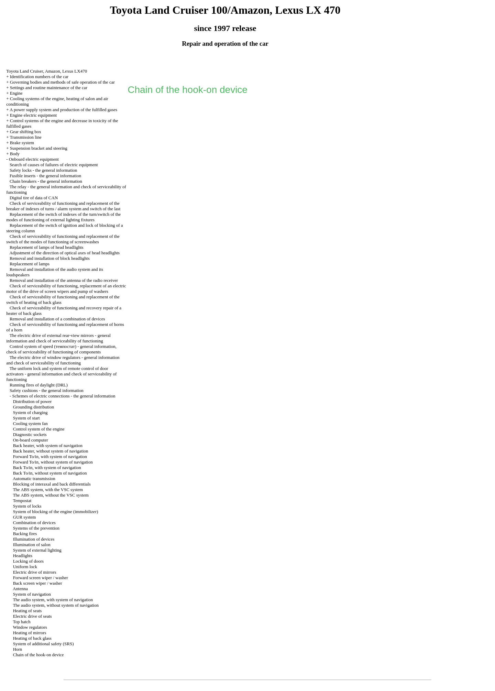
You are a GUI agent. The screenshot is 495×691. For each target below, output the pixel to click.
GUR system (24, 517)
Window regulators (30, 627)
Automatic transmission (34, 478)
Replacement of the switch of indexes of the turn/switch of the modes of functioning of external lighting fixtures (63, 217)
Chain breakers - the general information (46, 181)
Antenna (20, 588)
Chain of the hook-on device (38, 654)
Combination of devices (34, 522)
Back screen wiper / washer (37, 583)
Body (15, 153)
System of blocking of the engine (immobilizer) (55, 511)
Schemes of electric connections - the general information (63, 395)
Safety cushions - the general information (47, 390)
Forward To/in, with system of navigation (50, 456)
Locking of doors (28, 561)
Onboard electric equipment (34, 159)
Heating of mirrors (29, 632)
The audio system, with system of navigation (53, 599)
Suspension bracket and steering (38, 148)
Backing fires (25, 533)
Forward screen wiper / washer (40, 577)
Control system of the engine (39, 429)
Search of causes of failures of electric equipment (54, 164)
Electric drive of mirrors (34, 572)
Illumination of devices (34, 539)
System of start (26, 418)
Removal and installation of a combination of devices (57, 318)
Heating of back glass (32, 638)
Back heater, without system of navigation (50, 451)
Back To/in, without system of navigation (50, 473)
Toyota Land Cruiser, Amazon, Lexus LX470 (46, 71)
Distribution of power (32, 401)
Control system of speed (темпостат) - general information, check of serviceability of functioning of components (61, 349)
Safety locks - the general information (43, 170)
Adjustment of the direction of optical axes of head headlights (64, 252)
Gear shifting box (25, 131)
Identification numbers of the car (39, 76)
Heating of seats (27, 610)
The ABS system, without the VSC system (50, 495)
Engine (16, 93)
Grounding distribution (33, 407)
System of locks (27, 506)
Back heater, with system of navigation (47, 445)
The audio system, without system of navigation (56, 605)
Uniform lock (25, 566)
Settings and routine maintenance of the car (48, 87)
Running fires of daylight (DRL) (39, 384)
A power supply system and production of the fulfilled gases (63, 109)
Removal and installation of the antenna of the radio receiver (64, 280)
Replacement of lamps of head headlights (47, 247)
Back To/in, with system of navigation (47, 467)
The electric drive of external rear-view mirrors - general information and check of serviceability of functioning (58, 338)
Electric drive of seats (32, 616)
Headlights (22, 555)
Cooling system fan (30, 423)
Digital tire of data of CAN (34, 197)
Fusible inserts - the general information (45, 175)
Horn (17, 649)
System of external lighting (37, 550)
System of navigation (32, 594)
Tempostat (22, 500)
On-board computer (30, 440)
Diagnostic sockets (30, 434)
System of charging (30, 412)
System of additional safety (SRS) (43, 643)
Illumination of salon (32, 544)
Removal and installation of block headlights (50, 258)
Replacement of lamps (30, 263)
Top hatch (21, 621)
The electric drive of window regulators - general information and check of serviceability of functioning (62, 360)
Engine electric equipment (33, 115)
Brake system (22, 142)
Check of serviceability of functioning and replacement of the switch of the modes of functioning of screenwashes (63, 239)
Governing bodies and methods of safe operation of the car (62, 82)
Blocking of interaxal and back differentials (52, 484)
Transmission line (25, 137)
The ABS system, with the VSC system (48, 489)
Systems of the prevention (36, 528)
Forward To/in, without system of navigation (53, 462)
